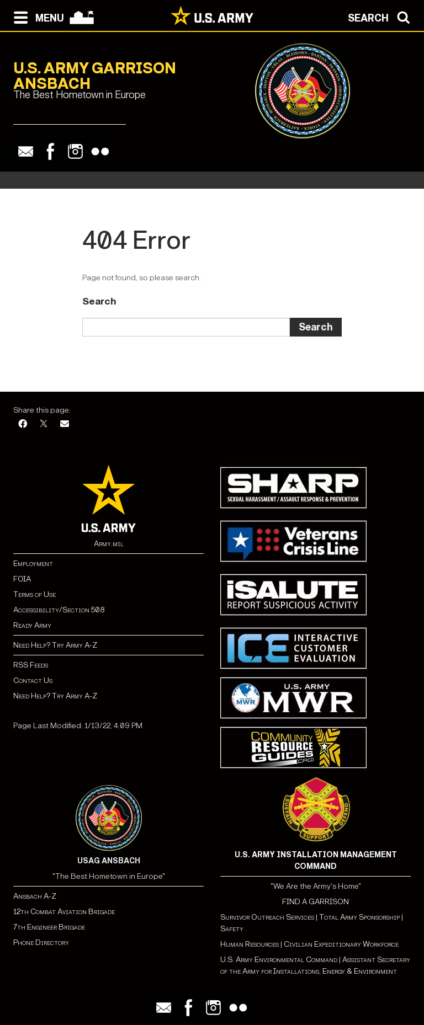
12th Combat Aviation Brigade (64, 911)
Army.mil (109, 543)
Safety (231, 928)
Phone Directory (41, 942)
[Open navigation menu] (36, 16)
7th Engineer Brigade (49, 927)
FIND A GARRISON (315, 901)
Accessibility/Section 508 (58, 610)
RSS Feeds (30, 665)
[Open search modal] (382, 16)
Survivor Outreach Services (267, 917)
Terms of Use (34, 594)
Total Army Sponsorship (359, 917)
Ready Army (32, 625)
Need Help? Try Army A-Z (55, 645)
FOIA (22, 579)
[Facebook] (22, 424)
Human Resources (249, 944)
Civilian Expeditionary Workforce (341, 944)
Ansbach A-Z (34, 896)
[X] (43, 424)
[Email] (64, 424)
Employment (33, 563)
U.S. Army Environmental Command (278, 959)
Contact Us (32, 680)
